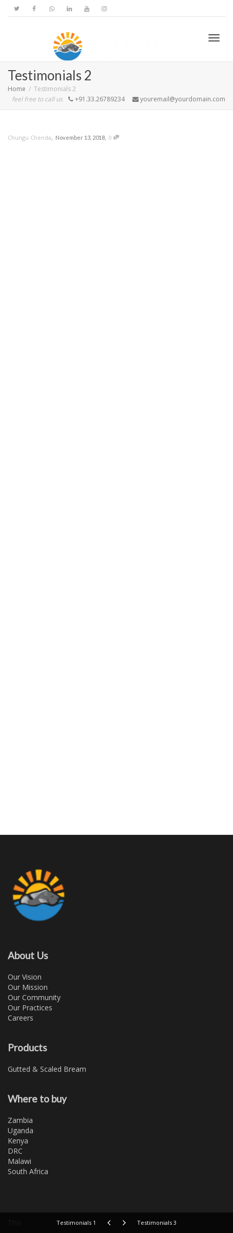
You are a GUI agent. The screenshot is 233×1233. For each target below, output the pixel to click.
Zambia (20, 1120)
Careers (20, 1018)
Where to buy (37, 1099)
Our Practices (30, 1007)
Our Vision (25, 977)
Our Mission (28, 987)
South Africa (28, 1171)
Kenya (18, 1140)
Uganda (20, 1130)
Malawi (19, 1161)
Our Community (34, 997)
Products (27, 1047)
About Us (28, 955)
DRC (15, 1151)
